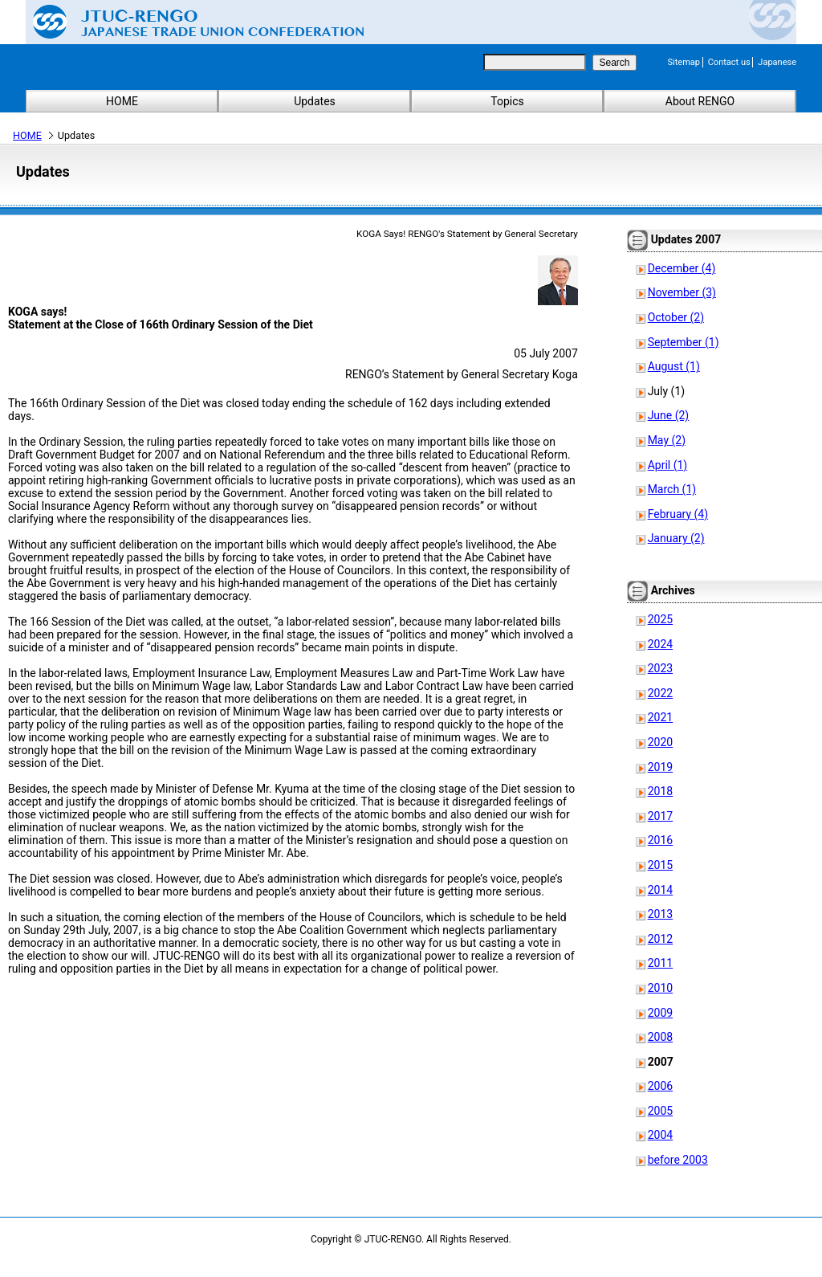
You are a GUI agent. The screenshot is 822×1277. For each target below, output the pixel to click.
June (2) (669, 415)
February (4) (678, 514)
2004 (660, 1134)
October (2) (676, 317)
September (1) (683, 342)
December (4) (682, 268)
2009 (660, 1012)
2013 (660, 914)
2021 (660, 717)
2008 (660, 1036)
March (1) (672, 489)
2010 (660, 987)
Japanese (777, 62)
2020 (660, 742)
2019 (660, 767)
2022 (660, 693)
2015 (660, 865)
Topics (506, 101)
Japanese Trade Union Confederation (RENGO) (186, 22)
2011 (660, 963)
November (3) (682, 292)
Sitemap (684, 62)
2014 (660, 889)
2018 (660, 791)
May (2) (667, 440)
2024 (660, 644)
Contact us (729, 62)
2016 (660, 840)
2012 (660, 938)
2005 (660, 1110)
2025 (660, 619)
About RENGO (700, 101)
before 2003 (678, 1159)
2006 (660, 1085)
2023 (660, 668)
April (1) (668, 465)
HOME (122, 101)
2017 (660, 816)
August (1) (674, 366)
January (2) (676, 538)
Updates (315, 101)
